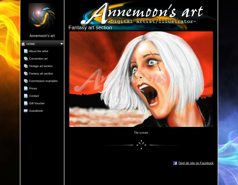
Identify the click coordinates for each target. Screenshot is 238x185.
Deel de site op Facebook (196, 163)
